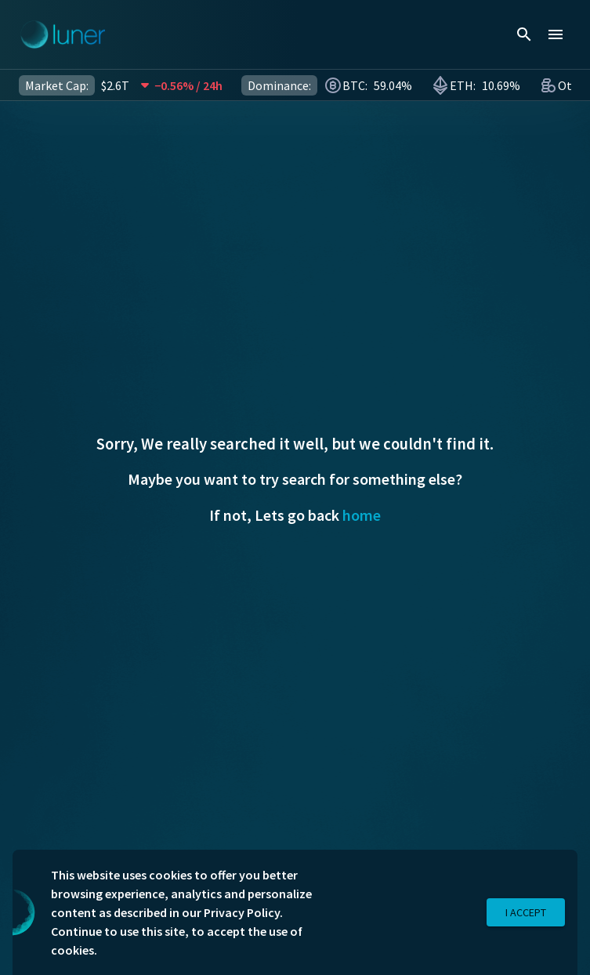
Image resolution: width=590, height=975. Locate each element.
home (361, 515)
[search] (524, 34)
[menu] (555, 34)
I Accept (526, 912)
